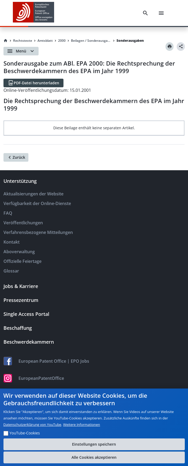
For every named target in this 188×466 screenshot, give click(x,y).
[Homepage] (5, 41)
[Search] (145, 13)
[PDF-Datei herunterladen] (33, 83)
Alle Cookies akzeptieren (94, 457)
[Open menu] (21, 51)
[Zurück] (15, 157)
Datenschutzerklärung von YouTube (32, 424)
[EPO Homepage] (33, 13)
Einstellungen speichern (94, 444)
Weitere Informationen (81, 424)
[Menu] (161, 13)
